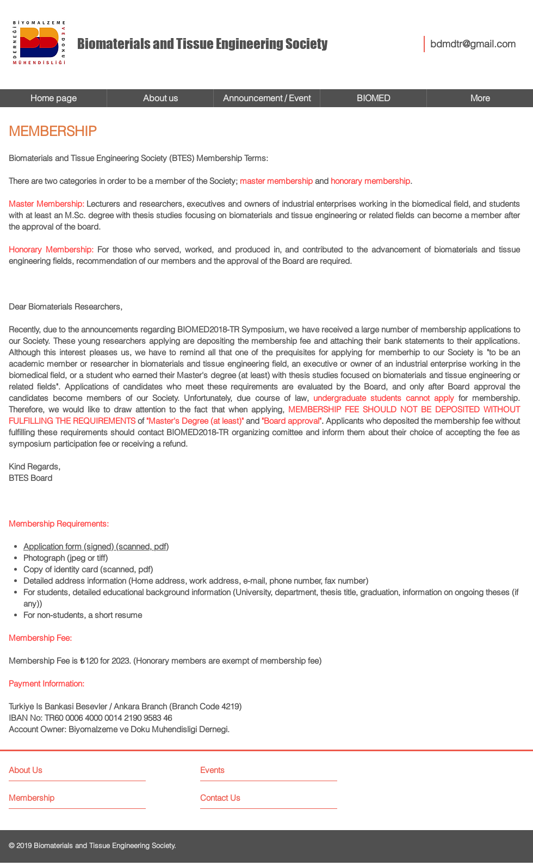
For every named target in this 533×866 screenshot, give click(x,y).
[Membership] (50, 797)
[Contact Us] (241, 797)
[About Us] (56, 770)
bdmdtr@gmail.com (473, 44)
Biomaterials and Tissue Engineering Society (202, 43)
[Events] (241, 770)
